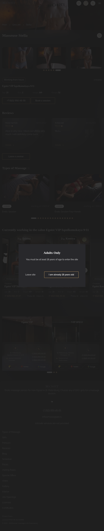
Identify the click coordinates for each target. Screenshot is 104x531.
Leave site (30, 274)
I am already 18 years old (61, 274)
